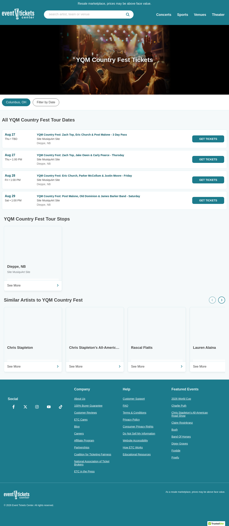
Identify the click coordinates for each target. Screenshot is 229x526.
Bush (175, 429)
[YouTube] (49, 407)
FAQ (125, 405)
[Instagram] (37, 407)
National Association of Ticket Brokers (91, 463)
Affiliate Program (84, 440)
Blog (77, 426)
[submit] (128, 14)
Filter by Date (46, 102)
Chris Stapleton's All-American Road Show (190, 414)
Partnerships (81, 447)
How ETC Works (133, 447)
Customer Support (134, 398)
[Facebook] (14, 407)
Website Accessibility (135, 440)
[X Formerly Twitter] (25, 407)
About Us (79, 398)
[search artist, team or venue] (89, 14)
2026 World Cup (181, 398)
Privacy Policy (131, 419)
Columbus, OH (16, 102)
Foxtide (176, 450)
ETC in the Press (84, 471)
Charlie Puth (179, 405)
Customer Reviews (85, 412)
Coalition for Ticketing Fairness (92, 454)
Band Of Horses (181, 436)
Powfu (175, 457)
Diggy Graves (180, 443)
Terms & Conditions (134, 412)
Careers (79, 433)
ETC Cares (80, 419)
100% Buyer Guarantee (88, 405)
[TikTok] (60, 407)
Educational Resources (137, 454)
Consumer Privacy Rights (138, 426)
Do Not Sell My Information (139, 433)
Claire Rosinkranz (182, 422)
